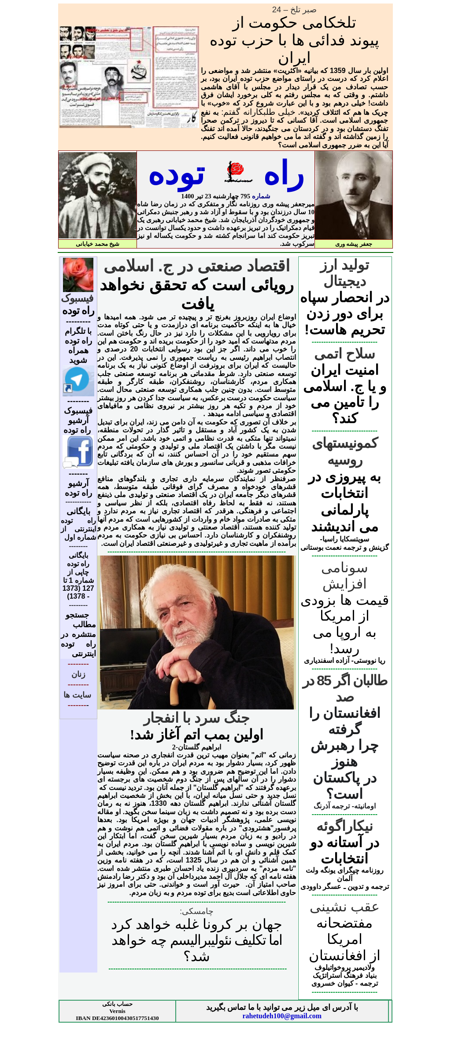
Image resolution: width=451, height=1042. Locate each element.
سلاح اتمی (345, 354)
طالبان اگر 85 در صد (344, 689)
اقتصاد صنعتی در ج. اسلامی (197, 265)
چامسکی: (197, 911)
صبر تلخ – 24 (294, 9)
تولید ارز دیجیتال (344, 273)
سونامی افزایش (344, 575)
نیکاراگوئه (344, 826)
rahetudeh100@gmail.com (282, 1016)
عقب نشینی (345, 906)
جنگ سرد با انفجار (197, 718)
